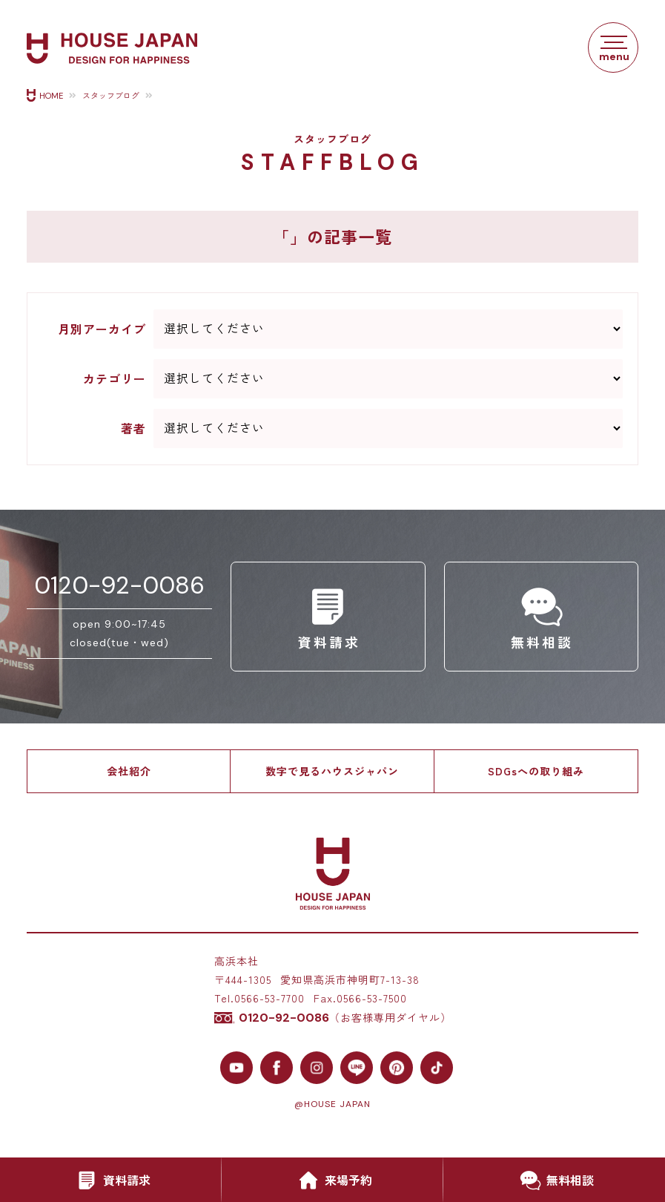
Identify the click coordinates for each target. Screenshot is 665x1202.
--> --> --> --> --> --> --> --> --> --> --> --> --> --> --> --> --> (388, 378)
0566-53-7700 (269, 998)
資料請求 (110, 1180)
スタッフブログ (110, 96)
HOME (51, 96)
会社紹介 (129, 770)
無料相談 (554, 1180)
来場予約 (332, 1180)
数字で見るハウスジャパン (332, 770)
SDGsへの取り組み (536, 770)
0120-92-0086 (119, 585)
